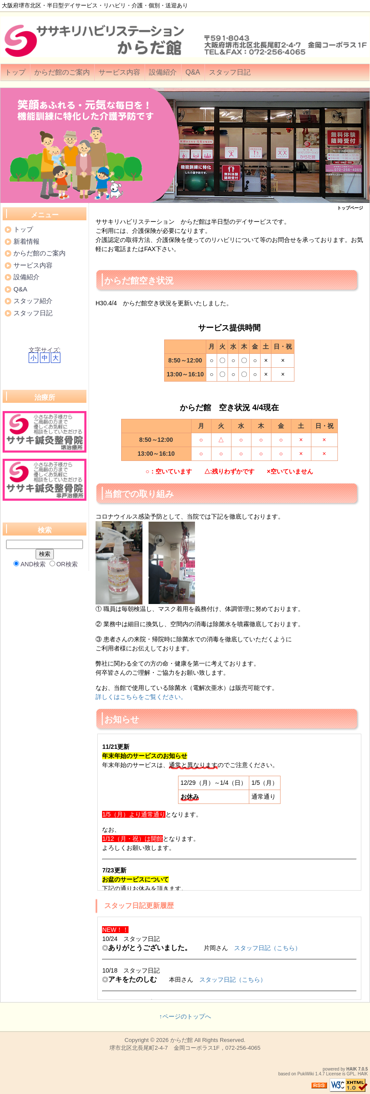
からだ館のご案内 (62, 72)
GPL (351, 1073)
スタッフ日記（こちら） (267, 947)
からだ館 (181, 1040)
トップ (15, 72)
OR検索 (64, 564)
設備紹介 (163, 72)
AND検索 (29, 564)
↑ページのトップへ (185, 1016)
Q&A (192, 72)
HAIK (352, 1069)
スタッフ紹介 (33, 300)
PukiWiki (305, 1073)
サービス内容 (119, 72)
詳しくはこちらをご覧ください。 (141, 696)
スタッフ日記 (230, 72)
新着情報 (26, 241)
